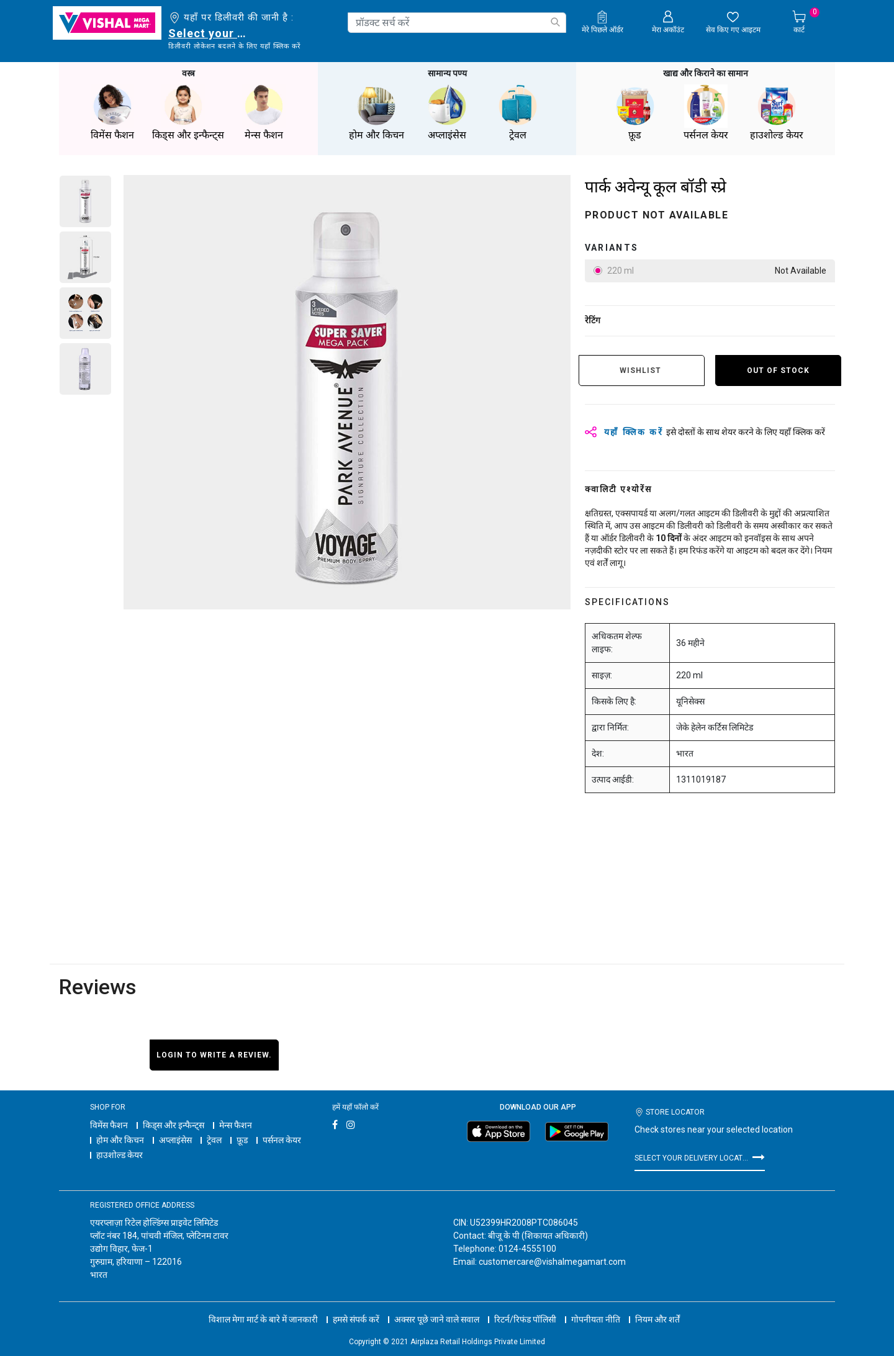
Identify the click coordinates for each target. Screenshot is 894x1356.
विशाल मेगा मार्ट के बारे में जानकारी (263, 1306)
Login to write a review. (214, 1053)
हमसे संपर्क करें (356, 1306)
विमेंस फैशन (109, 1124)
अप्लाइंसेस (175, 1139)
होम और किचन (120, 1139)
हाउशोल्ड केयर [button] (777, 111)
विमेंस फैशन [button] (112, 111)
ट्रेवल (214, 1139)
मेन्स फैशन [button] (264, 111)
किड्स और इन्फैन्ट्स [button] (188, 111)
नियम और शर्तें (657, 1306)
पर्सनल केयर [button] (706, 111)
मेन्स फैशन (235, 1124)
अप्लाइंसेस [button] (447, 111)
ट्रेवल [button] (518, 111)
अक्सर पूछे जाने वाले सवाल (436, 1306)
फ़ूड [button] (635, 111)
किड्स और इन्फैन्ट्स (173, 1124)
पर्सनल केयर (282, 1139)
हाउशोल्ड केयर (119, 1154)
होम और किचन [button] (376, 111)
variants (612, 246)
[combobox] (457, 22)
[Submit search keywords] (555, 22)
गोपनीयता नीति (595, 1306)
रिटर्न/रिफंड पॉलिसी (525, 1306)
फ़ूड (242, 1139)
